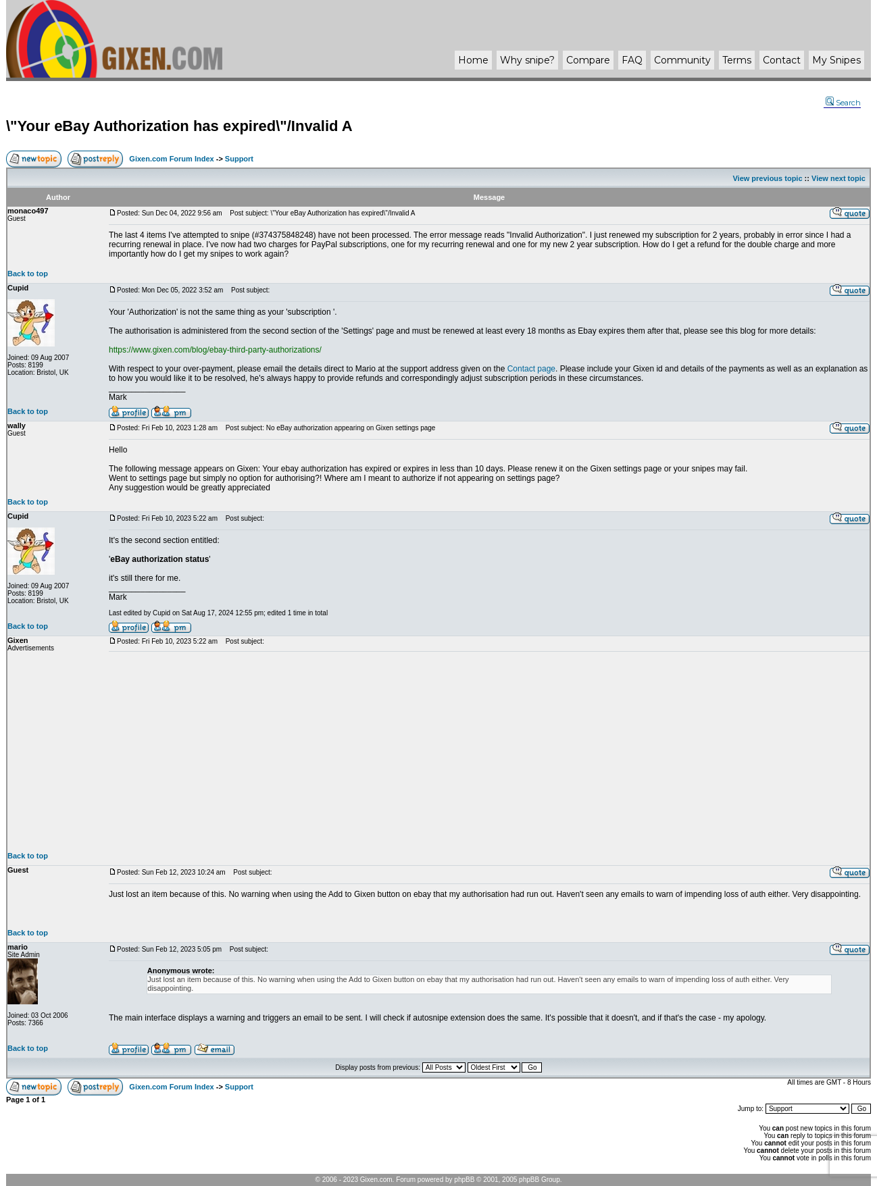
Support (239, 159)
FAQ (632, 60)
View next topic (838, 178)
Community (682, 60)
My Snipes (836, 60)
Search (843, 102)
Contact (782, 60)
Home (473, 60)
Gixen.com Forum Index (171, 159)
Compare (588, 60)
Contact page (531, 368)
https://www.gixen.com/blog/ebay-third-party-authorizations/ (215, 350)
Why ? (527, 60)
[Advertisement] (489, 751)
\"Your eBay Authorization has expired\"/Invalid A (179, 126)
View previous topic (767, 178)
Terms (736, 60)
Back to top (27, 273)
